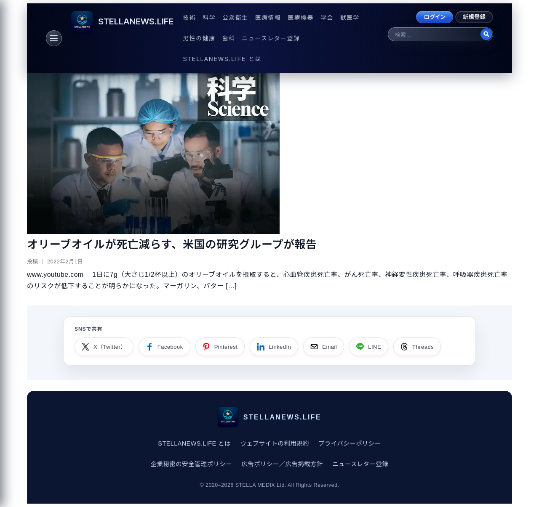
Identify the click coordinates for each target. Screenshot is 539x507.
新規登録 (474, 17)
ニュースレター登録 (271, 38)
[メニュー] (54, 38)
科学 (209, 18)
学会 (327, 18)
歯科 (228, 38)
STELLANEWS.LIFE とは (222, 59)
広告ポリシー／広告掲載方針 (282, 464)
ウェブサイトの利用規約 (274, 443)
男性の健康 (199, 38)
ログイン (435, 17)
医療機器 (301, 18)
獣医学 (350, 18)
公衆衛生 (235, 18)
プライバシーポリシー (349, 443)
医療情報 (268, 18)
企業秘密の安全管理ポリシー (191, 464)
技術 (189, 18)
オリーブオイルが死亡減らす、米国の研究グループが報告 (172, 244)
